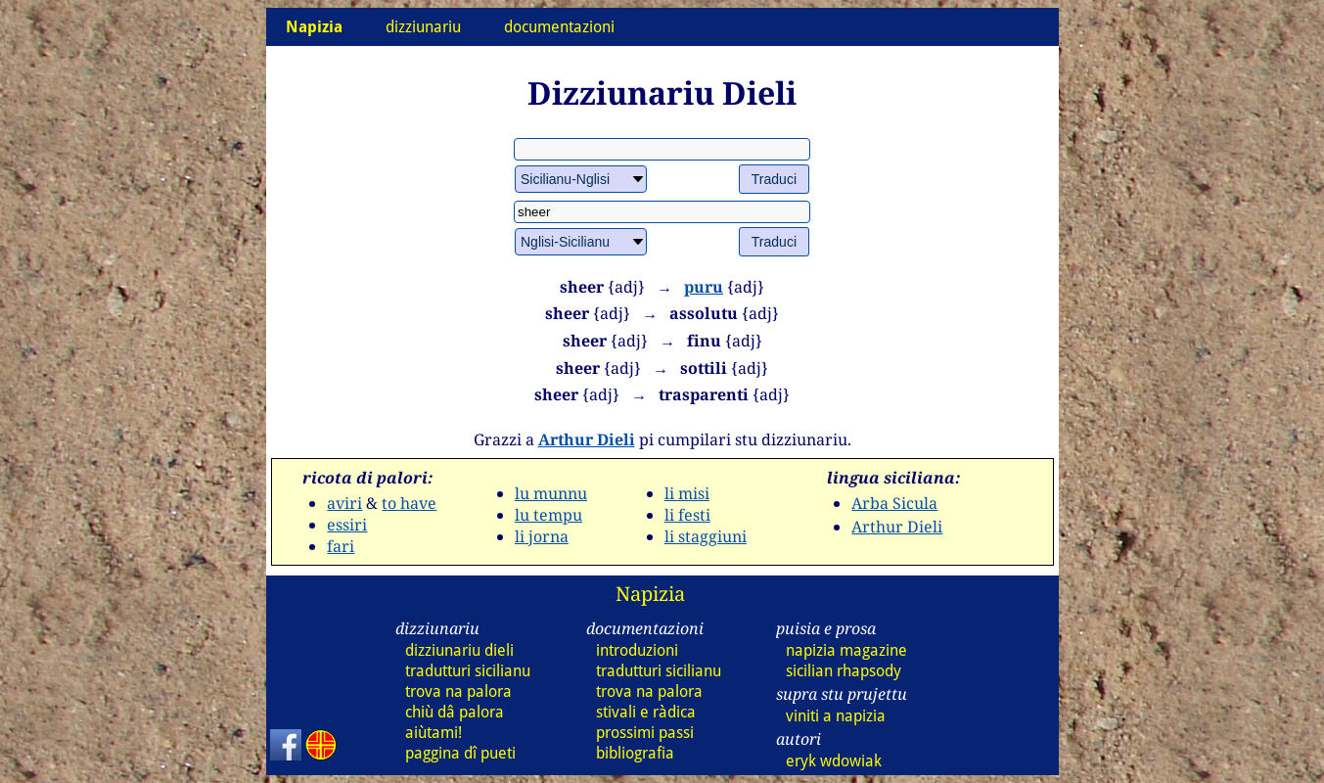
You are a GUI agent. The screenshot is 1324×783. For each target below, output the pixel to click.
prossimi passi (645, 732)
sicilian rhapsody (843, 671)
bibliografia (635, 753)
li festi (687, 515)
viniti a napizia (836, 716)
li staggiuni (705, 536)
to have (409, 503)
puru (703, 287)
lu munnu (551, 493)
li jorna (542, 536)
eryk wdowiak (834, 761)
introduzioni (637, 650)
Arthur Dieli (586, 439)
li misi (686, 493)
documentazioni (559, 27)
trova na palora (458, 691)
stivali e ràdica (646, 712)
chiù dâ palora (454, 712)
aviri (344, 503)
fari (340, 546)
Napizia (650, 593)
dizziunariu (423, 27)
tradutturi (467, 671)
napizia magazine (846, 650)
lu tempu (548, 515)
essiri (347, 524)
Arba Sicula (894, 503)
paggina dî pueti (460, 753)
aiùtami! (433, 732)
